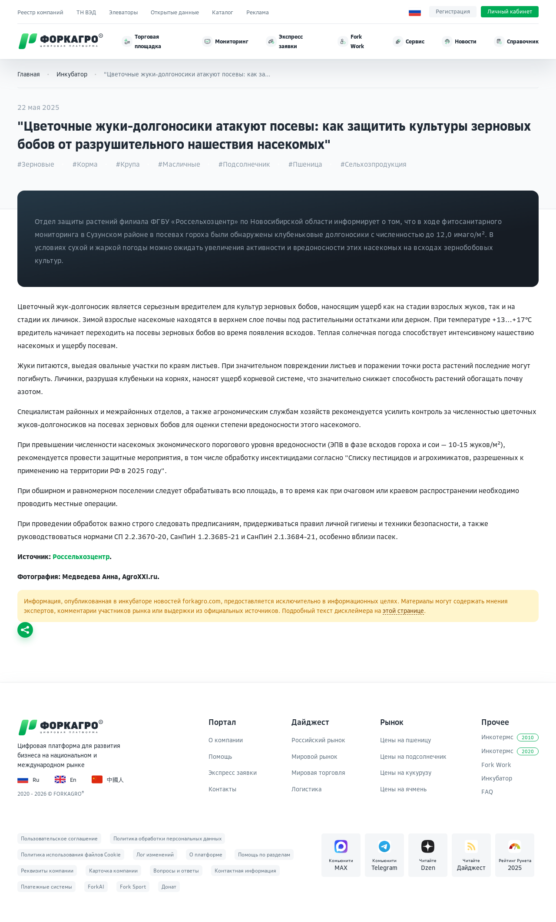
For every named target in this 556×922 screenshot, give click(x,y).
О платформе (205, 854)
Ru (28, 779)
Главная (28, 74)
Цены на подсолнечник (413, 756)
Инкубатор (71, 74)
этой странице (403, 610)
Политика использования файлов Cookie (71, 854)
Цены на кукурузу (405, 772)
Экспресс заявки (232, 772)
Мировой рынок (314, 756)
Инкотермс (510, 737)
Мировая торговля (318, 772)
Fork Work (496, 764)
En (65, 779)
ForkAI (96, 886)
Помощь (220, 756)
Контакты (222, 789)
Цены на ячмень (403, 789)
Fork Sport (133, 886)
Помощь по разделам (264, 854)
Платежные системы (46, 886)
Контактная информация (245, 870)
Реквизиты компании (47, 870)
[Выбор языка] (415, 12)
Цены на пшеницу (405, 740)
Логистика (306, 789)
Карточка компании (113, 870)
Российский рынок (318, 740)
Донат (169, 886)
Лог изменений (155, 854)
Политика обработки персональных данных (167, 838)
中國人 (108, 779)
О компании (225, 740)
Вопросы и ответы (176, 870)
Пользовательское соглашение (59, 838)
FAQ (487, 791)
